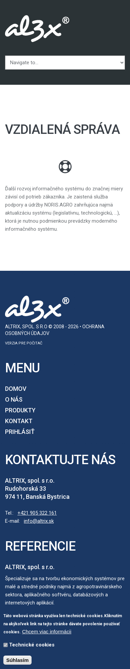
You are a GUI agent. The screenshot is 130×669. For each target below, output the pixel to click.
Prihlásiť (20, 431)
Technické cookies (31, 646)
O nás (14, 399)
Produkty (20, 410)
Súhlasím (17, 661)
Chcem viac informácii (47, 633)
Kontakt (19, 420)
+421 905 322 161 (37, 513)
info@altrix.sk (39, 521)
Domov (16, 388)
